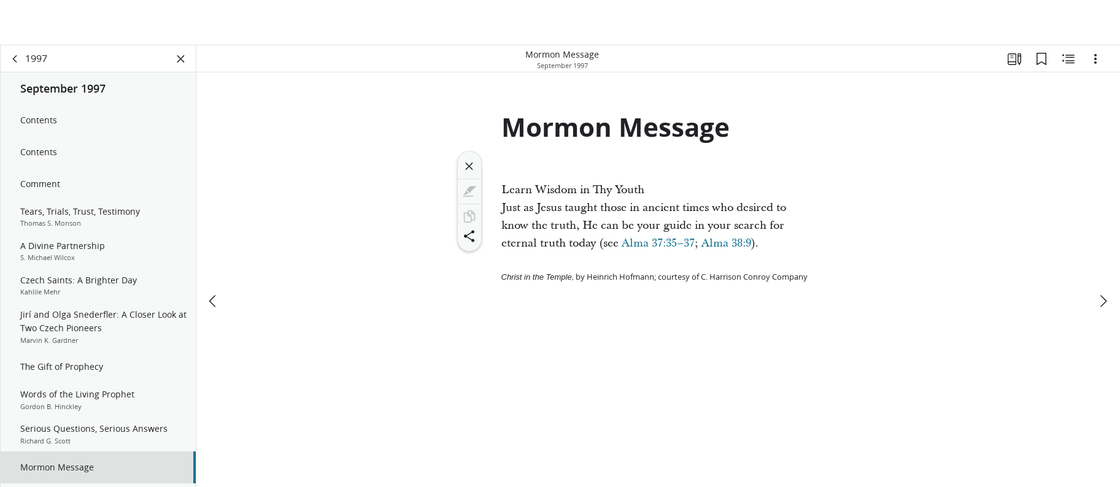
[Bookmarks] (1041, 58)
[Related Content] (1068, 58)
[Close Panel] (181, 59)
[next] (1103, 256)
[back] (15, 59)
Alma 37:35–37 (658, 243)
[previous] (213, 256)
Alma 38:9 (726, 243)
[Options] (1095, 58)
